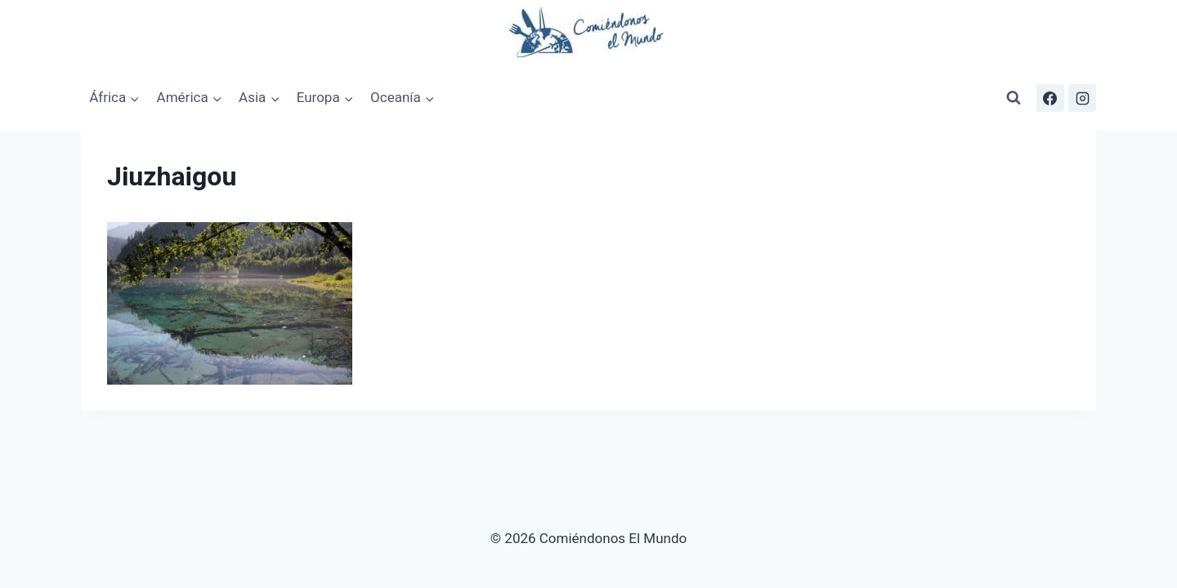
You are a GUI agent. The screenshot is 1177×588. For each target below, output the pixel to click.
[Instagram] (1082, 98)
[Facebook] (1050, 98)
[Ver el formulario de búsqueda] (1013, 98)
